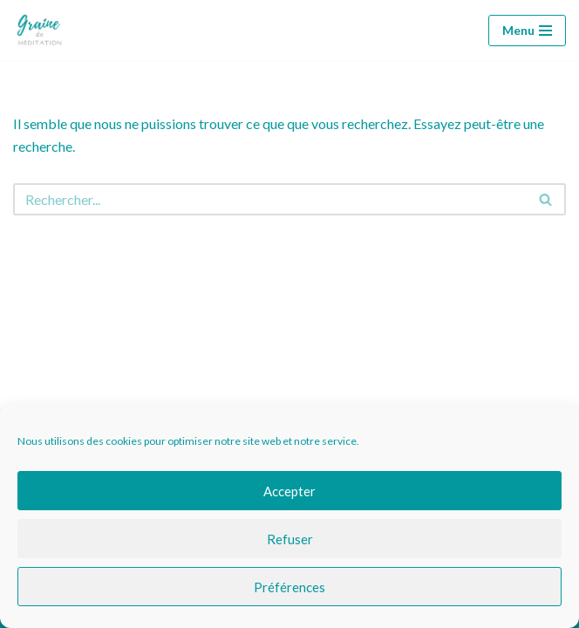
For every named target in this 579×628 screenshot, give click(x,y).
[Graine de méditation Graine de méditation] (43, 30)
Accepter (289, 491)
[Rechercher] (270, 199)
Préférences (289, 587)
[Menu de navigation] (527, 30)
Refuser (290, 539)
